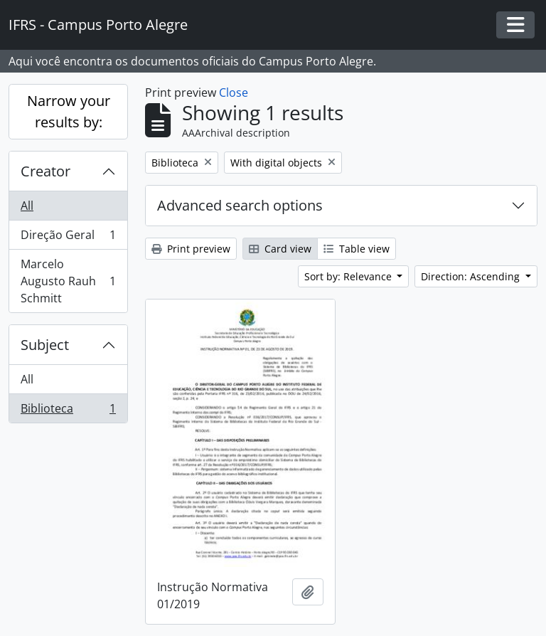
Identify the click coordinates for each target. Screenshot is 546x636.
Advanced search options (240, 205)
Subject (45, 344)
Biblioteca (68, 411)
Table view (356, 248)
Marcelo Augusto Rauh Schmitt (68, 281)
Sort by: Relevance (349, 276)
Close (233, 92)
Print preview (190, 248)
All (27, 205)
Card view (280, 248)
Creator (45, 171)
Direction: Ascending (472, 276)
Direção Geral (68, 238)
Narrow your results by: (68, 111)
